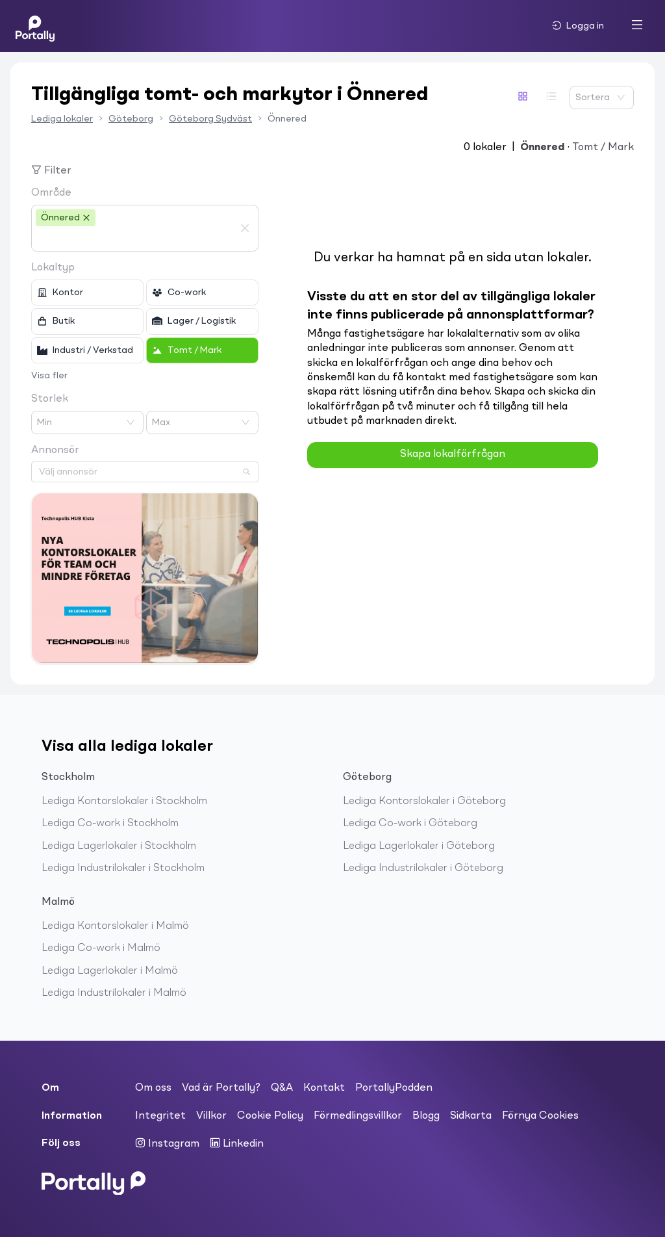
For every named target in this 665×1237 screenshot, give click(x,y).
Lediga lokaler (62, 119)
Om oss (153, 1088)
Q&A (282, 1088)
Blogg (426, 1116)
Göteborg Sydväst (210, 119)
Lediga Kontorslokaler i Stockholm (124, 801)
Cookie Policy (270, 1116)
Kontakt (324, 1088)
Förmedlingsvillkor (358, 1116)
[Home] (35, 26)
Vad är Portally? (221, 1088)
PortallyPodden (394, 1088)
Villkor (211, 1116)
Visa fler (49, 375)
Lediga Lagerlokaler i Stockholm (119, 846)
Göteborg (130, 119)
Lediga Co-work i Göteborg (410, 823)
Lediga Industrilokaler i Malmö (114, 993)
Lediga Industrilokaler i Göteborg (423, 868)
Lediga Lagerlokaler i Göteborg (419, 846)
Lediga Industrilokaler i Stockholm (123, 868)
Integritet (160, 1116)
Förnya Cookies (540, 1116)
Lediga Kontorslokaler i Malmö (115, 926)
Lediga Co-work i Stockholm (110, 823)
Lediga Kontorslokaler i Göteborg (424, 801)
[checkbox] (87, 293)
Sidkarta (471, 1116)
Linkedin (237, 1143)
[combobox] (135, 239)
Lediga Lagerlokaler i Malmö (110, 971)
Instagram (167, 1143)
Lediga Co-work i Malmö (101, 948)
